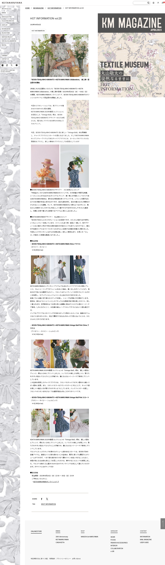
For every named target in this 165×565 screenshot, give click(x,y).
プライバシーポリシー (63, 559)
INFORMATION (145, 537)
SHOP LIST (5, 25)
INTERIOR (114, 546)
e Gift (112, 551)
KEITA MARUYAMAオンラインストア (46, 482)
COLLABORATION (117, 548)
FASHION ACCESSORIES (119, 543)
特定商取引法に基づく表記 (39, 559)
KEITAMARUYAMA (62, 540)
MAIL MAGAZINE (146, 540)
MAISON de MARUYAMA (89, 537)
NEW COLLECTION (7, 17)
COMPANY (4, 55)
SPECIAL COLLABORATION (9, 41)
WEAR (113, 537)
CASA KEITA (60, 542)
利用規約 (52, 559)
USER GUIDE (144, 542)
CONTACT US (5, 59)
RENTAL (4, 45)
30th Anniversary (6, 8)
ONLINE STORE (6, 33)
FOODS (113, 540)
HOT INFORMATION (38, 31)
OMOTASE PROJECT (7, 37)
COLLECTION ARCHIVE (8, 21)
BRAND (4, 12)
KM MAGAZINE (6, 29)
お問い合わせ (76, 559)
